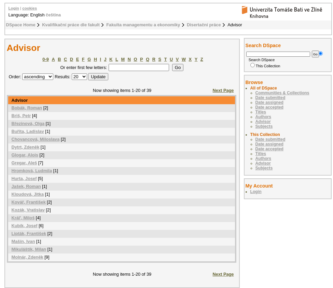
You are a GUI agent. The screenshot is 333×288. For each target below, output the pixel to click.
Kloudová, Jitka (28, 194)
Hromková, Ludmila (32, 170)
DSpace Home (21, 24)
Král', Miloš (23, 217)
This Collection (265, 66)
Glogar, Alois (25, 154)
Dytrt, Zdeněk (26, 147)
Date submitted (270, 97)
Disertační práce (204, 24)
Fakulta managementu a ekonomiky (143, 24)
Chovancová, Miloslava (36, 139)
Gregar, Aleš (24, 162)
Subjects (264, 126)
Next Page (223, 90)
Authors (263, 116)
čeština (53, 14)
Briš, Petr (21, 115)
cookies (29, 8)
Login (14, 8)
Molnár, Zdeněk (27, 257)
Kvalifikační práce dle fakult (71, 24)
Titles (260, 112)
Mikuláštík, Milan (29, 249)
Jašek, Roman (26, 186)
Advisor (263, 121)
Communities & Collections (282, 93)
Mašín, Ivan (23, 241)
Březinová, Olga (28, 123)
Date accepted (269, 107)
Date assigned (269, 102)
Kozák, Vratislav (28, 209)
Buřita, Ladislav (28, 131)
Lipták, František (29, 233)
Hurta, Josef (24, 178)
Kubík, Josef (25, 225)
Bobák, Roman (27, 107)
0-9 (45, 59)
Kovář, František (29, 202)
